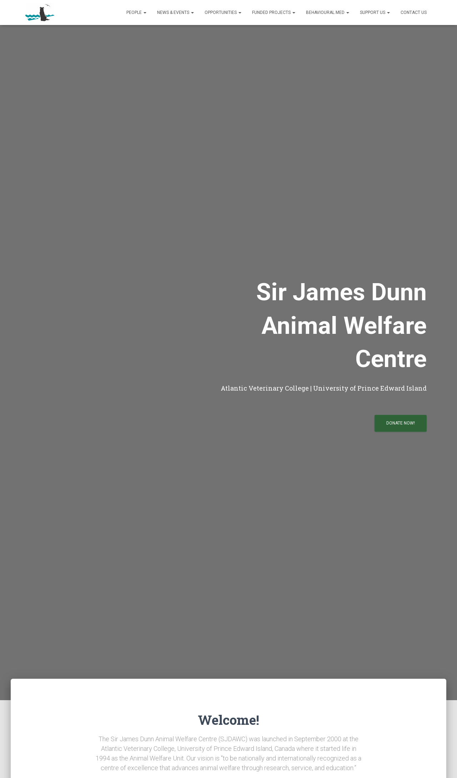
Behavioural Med (327, 12)
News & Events (175, 12)
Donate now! (400, 423)
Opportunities (223, 12)
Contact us (414, 12)
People (136, 12)
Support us (375, 12)
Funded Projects (273, 12)
